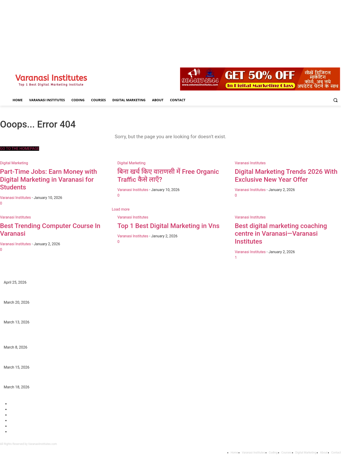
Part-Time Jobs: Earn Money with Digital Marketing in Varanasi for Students (59, 338)
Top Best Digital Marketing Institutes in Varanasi (39, 274)
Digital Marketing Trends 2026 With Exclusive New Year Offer (48, 378)
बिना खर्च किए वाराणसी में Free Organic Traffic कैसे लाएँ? (41, 358)
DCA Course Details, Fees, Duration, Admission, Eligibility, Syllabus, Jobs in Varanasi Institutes (72, 313)
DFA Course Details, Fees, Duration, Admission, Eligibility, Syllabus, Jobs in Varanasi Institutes (72, 293)
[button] (335, 100)
